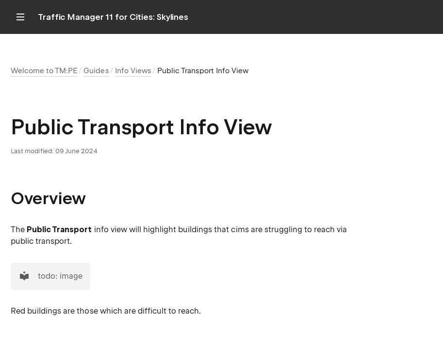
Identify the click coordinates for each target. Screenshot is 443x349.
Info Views (133, 70)
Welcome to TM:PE (44, 70)
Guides (96, 70)
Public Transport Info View (203, 70)
